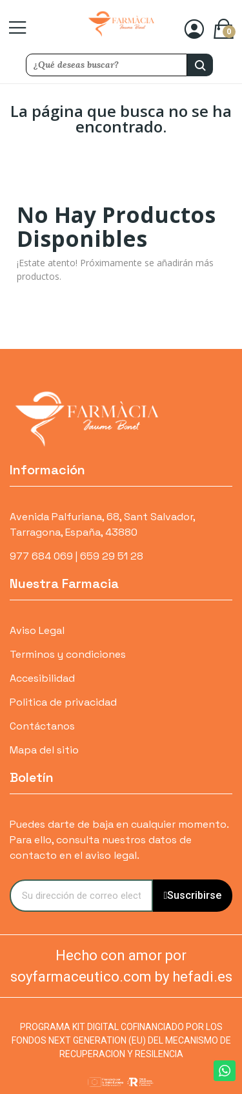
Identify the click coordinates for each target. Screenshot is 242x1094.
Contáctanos (42, 726)
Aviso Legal (37, 630)
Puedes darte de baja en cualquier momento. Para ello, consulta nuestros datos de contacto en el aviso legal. (119, 839)
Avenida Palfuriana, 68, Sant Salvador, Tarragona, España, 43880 (102, 524)
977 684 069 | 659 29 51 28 (76, 556)
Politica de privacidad (63, 702)
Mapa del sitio (44, 750)
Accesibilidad (42, 678)
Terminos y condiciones (68, 654)
